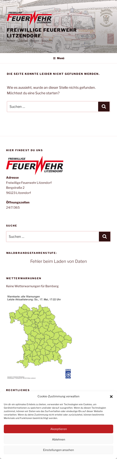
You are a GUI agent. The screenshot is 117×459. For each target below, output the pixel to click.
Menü (58, 58)
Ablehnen (58, 439)
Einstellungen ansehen (58, 450)
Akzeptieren (58, 429)
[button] (111, 396)
